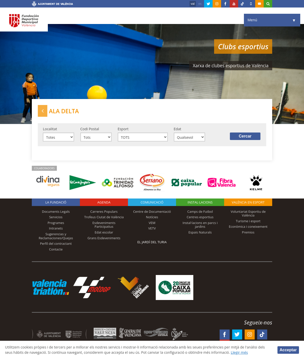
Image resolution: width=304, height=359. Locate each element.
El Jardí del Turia (152, 242)
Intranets (56, 228)
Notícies (152, 217)
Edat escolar (104, 232)
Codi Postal (89, 129)
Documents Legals (56, 212)
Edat (177, 129)
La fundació (55, 202)
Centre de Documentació (152, 212)
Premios (248, 232)
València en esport (248, 202)
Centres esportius (200, 217)
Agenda (103, 202)
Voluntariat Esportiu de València (248, 214)
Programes (56, 223)
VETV (152, 228)
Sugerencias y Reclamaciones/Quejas (56, 236)
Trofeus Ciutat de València (104, 217)
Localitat (50, 129)
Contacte (56, 249)
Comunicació (151, 202)
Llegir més (244, 352)
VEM (152, 223)
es (200, 4)
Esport (123, 129)
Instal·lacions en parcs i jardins (200, 225)
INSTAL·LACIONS (200, 202)
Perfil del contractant (56, 244)
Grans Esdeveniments (103, 238)
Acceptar (288, 350)
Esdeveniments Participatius (103, 225)
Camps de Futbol (200, 212)
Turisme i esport (248, 221)
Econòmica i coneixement (248, 227)
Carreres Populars (103, 212)
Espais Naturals (200, 232)
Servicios (55, 217)
